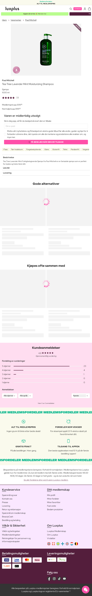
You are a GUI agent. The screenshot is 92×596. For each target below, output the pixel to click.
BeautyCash (7, 516)
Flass (6, 149)
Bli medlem (78, 8)
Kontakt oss (7, 498)
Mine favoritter (53, 502)
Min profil (51, 495)
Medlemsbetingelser (11, 534)
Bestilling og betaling (11, 520)
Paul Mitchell (30, 20)
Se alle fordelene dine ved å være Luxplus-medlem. (46, 480)
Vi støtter (51, 538)
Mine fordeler (53, 498)
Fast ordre (51, 506)
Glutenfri (56, 149)
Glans (46, 149)
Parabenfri (75, 149)
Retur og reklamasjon (11, 509)
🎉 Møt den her (34, 14)
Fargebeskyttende (33, 149)
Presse (5, 502)
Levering (6, 506)
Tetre (65, 149)
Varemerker (16, 20)
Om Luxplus (52, 534)
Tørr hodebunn (17, 149)
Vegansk (86, 149)
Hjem (4, 20)
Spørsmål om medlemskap (14, 513)
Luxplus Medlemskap (56, 531)
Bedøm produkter (55, 509)
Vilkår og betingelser (11, 531)
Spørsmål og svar (9, 495)
